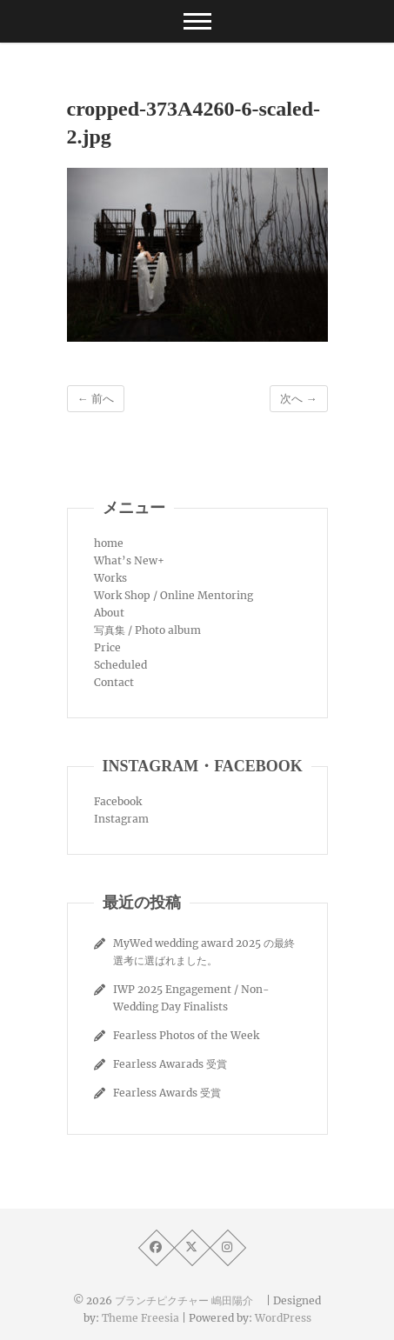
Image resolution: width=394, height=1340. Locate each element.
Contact (114, 682)
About (109, 612)
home (109, 543)
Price (107, 647)
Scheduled (120, 664)
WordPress (283, 1317)
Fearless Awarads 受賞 (170, 1063)
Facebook (118, 801)
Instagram (121, 818)
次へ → (298, 398)
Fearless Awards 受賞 (167, 1092)
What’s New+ (129, 560)
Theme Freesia (140, 1317)
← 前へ (95, 398)
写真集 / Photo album (147, 630)
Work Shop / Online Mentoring (173, 595)
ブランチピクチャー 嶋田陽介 (189, 1300)
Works (110, 577)
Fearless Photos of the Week (186, 1035)
